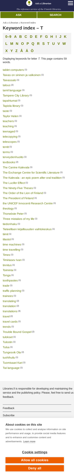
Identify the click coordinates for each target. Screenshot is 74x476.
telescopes (10, 141)
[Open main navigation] (70, 3)
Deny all (34, 468)
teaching (8, 126)
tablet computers (13, 69)
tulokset (8, 337)
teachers (8, 121)
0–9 (8, 36)
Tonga (7, 275)
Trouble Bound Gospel (17, 331)
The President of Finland (18, 198)
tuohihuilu (9, 357)
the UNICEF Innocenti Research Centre (28, 203)
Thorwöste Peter (13, 213)
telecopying (10, 136)
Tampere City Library (16, 95)
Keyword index (28, 22)
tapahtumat (10, 100)
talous (6, 85)
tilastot (7, 239)
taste (6, 110)
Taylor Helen (10, 116)
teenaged (9, 131)
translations (10, 311)
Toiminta (8, 270)
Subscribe (8, 415)
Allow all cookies (35, 460)
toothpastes (10, 280)
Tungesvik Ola (12, 352)
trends (7, 326)
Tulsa (6, 347)
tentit (6, 146)
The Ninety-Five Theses (18, 188)
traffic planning (12, 290)
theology (8, 208)
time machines (12, 244)
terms (6, 152)
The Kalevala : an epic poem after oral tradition (32, 177)
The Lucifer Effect (14, 182)
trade (6, 285)
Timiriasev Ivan (12, 260)
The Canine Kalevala (16, 167)
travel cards (10, 321)
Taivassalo (9, 80)
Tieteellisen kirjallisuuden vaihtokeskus (27, 229)
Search (55, 14)
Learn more (29, 441)
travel (6, 316)
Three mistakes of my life (18, 218)
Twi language (11, 367)
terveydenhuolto (13, 157)
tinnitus (7, 265)
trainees (8, 295)
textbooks (9, 162)
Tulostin (7, 342)
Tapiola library (11, 105)
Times (6, 254)
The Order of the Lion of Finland (23, 193)
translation (9, 306)
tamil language (12, 90)
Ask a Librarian (10, 22)
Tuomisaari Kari (12, 362)
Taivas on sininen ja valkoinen (22, 75)
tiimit (5, 234)
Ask (19, 14)
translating (9, 301)
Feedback (8, 408)
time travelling (11, 249)
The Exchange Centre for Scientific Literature (31, 172)
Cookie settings (34, 452)
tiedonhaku (10, 224)
